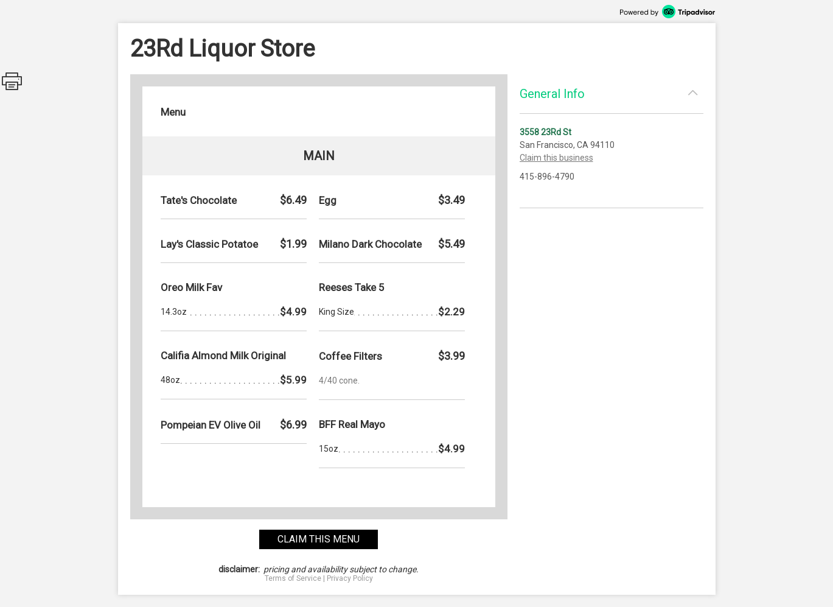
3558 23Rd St (545, 132)
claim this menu (318, 539)
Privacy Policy (350, 578)
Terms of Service (293, 578)
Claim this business (556, 158)
